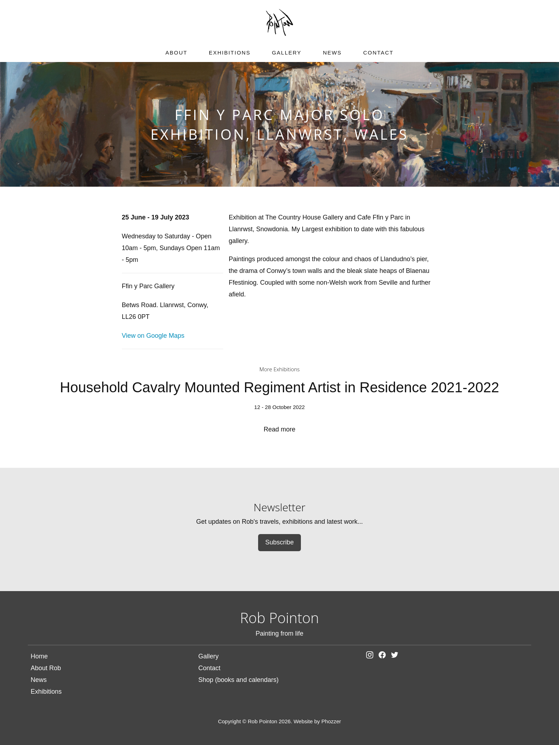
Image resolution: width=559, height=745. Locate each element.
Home (39, 656)
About (176, 53)
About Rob (46, 668)
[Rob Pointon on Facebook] (384, 656)
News (332, 53)
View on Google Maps (153, 335)
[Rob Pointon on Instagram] (371, 656)
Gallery (287, 53)
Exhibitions (230, 53)
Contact (378, 53)
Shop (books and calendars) (238, 679)
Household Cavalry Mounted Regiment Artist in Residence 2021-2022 (279, 406)
